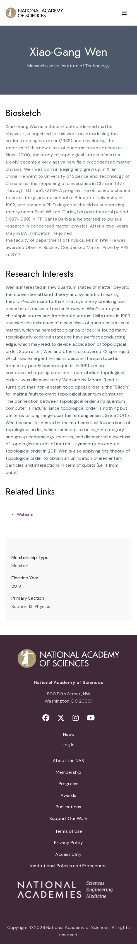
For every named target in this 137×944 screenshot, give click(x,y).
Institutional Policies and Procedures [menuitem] (68, 866)
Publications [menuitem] (68, 807)
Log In (68, 745)
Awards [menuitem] (68, 795)
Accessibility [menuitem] (68, 854)
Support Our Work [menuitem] (68, 818)
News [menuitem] (68, 734)
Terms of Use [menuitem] (68, 831)
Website (25, 514)
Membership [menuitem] (68, 772)
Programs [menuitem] (68, 784)
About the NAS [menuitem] (68, 760)
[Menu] (124, 13)
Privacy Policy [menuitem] (68, 843)
